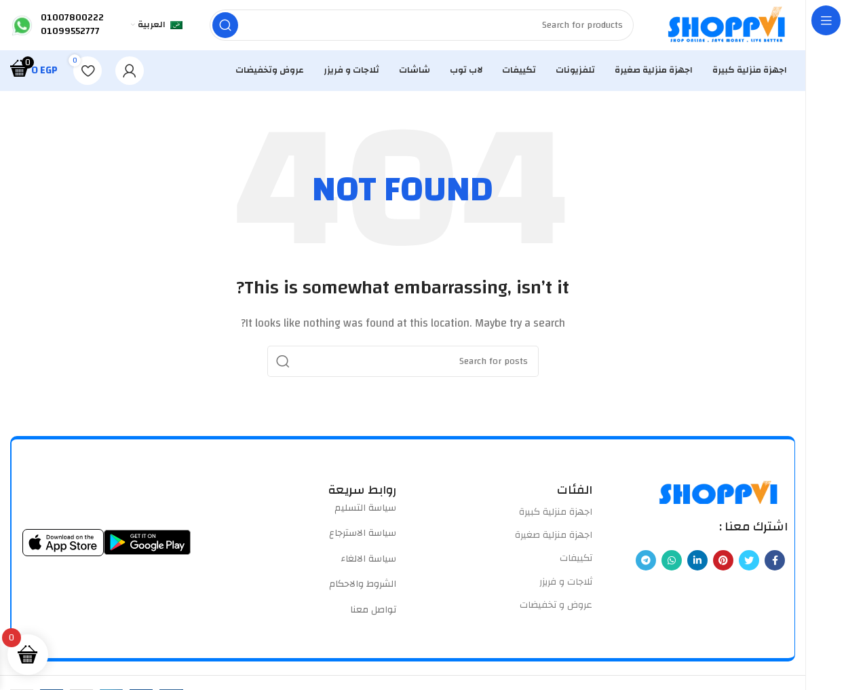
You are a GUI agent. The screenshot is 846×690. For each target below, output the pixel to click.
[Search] (421, 27)
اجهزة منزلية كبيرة (555, 516)
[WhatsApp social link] (671, 564)
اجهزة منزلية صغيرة (553, 539)
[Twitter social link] (749, 564)
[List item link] (305, 512)
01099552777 (70, 33)
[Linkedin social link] (697, 564)
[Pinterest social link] (723, 564)
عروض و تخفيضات (556, 609)
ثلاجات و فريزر (565, 585)
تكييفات (576, 562)
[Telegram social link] (646, 564)
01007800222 (72, 20)
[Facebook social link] (775, 564)
